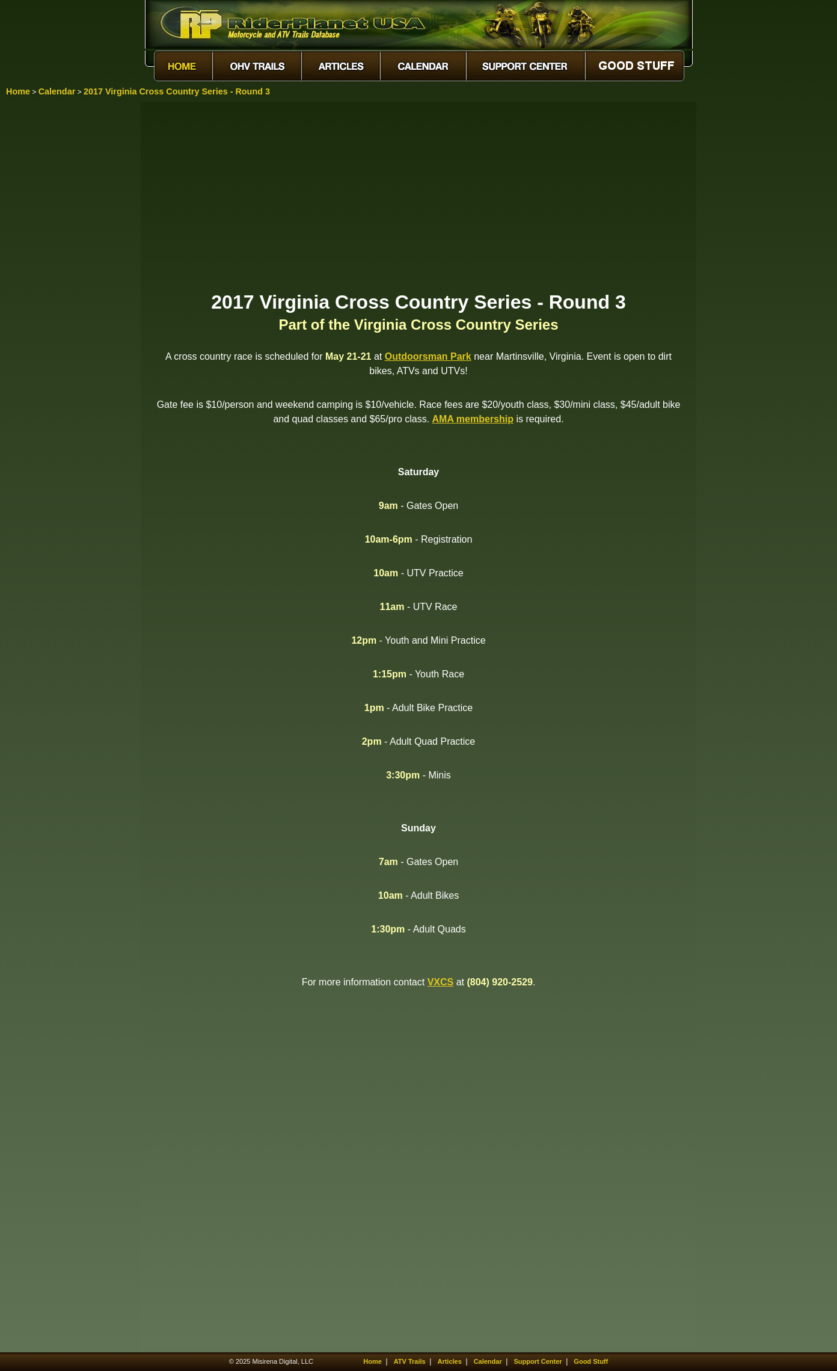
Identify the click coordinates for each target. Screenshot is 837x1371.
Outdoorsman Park (428, 356)
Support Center (538, 1361)
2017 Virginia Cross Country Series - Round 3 (177, 91)
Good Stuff (591, 1361)
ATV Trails (410, 1361)
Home (18, 91)
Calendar (57, 91)
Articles (449, 1361)
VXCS (441, 982)
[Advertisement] (418, 195)
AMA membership (473, 419)
